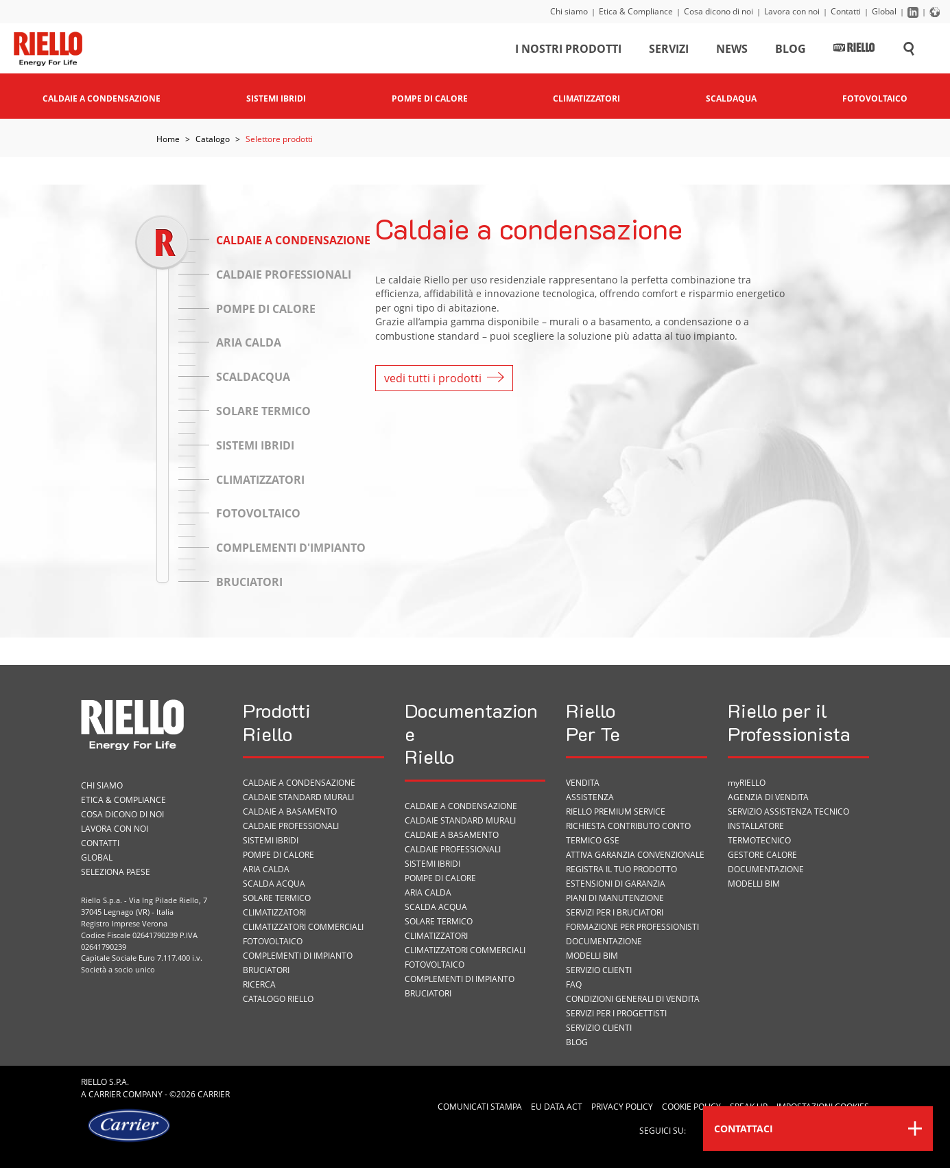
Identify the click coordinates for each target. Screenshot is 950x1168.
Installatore (756, 826)
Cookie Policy (691, 1106)
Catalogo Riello (278, 999)
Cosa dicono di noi (718, 11)
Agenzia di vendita (768, 797)
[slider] (162, 242)
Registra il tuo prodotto (621, 869)
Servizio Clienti (599, 970)
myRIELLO (746, 783)
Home (168, 139)
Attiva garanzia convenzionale (635, 855)
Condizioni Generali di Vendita (633, 999)
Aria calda (266, 869)
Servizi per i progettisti (616, 1013)
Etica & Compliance (636, 11)
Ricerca (259, 984)
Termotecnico (759, 840)
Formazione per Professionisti (632, 927)
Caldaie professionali (291, 826)
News (732, 50)
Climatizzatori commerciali (303, 927)
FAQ (574, 984)
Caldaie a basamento (290, 811)
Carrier (104, 1094)
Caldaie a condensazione (299, 783)
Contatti (846, 11)
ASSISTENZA (590, 797)
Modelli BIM (592, 955)
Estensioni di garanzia (615, 883)
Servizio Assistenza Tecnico (788, 811)
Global (884, 11)
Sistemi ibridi (270, 840)
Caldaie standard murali (298, 797)
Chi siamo (569, 11)
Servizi (669, 50)
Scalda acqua (274, 883)
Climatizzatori (274, 912)
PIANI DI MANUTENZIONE (615, 898)
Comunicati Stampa (480, 1106)
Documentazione (604, 941)
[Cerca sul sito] (909, 51)
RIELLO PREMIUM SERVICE (615, 811)
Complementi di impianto (298, 955)
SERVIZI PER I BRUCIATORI (614, 912)
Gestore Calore (762, 855)
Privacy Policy (622, 1106)
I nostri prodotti (568, 50)
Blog (790, 50)
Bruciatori (266, 970)
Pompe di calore (278, 855)
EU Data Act (556, 1106)
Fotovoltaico (272, 941)
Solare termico (277, 898)
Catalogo (212, 139)
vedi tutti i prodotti (444, 378)
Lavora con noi (792, 11)
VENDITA (582, 783)
